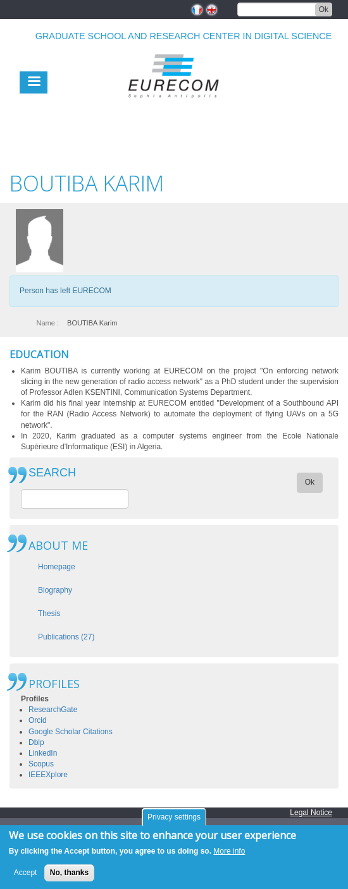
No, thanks (69, 874)
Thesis (49, 613)
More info (229, 853)
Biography (55, 590)
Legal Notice (311, 812)
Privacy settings (174, 818)
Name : (48, 323)
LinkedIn (42, 753)
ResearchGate (52, 709)
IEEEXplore (48, 774)
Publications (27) (66, 636)
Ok (323, 9)
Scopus (41, 763)
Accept (25, 874)
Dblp (36, 742)
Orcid (37, 720)
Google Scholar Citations (70, 731)
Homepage (56, 566)
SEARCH (52, 473)
